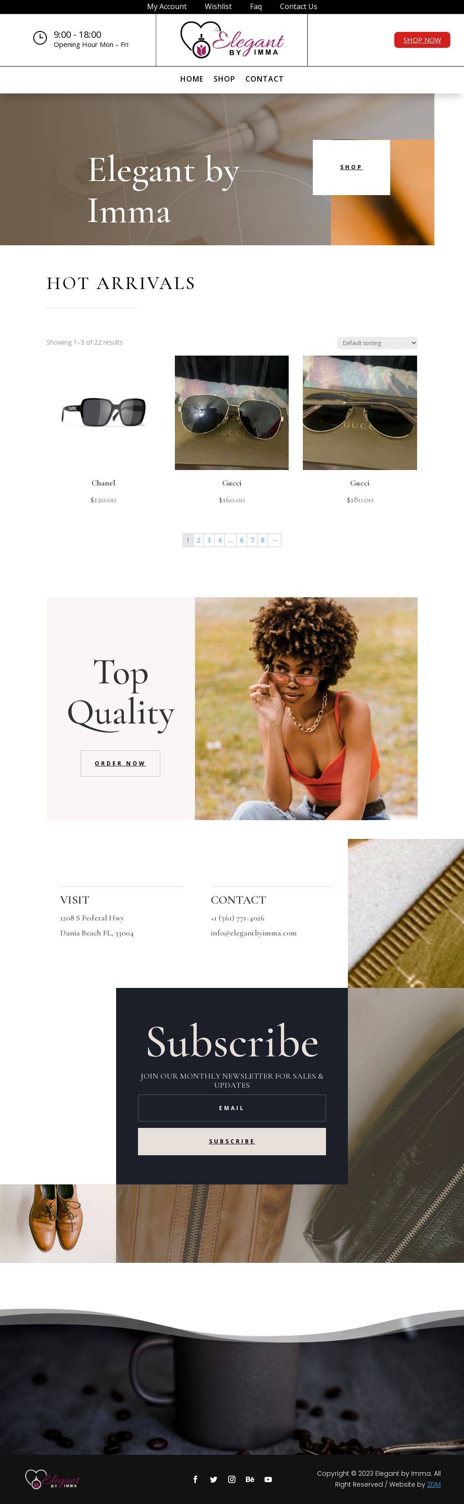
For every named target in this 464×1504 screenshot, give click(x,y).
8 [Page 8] (263, 540)
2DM (434, 1484)
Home (192, 80)
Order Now (120, 763)
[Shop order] (377, 343)
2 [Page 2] (198, 540)
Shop (224, 80)
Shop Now (422, 39)
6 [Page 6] (242, 540)
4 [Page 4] (219, 540)
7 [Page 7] (252, 540)
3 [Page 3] (209, 540)
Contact (264, 80)
